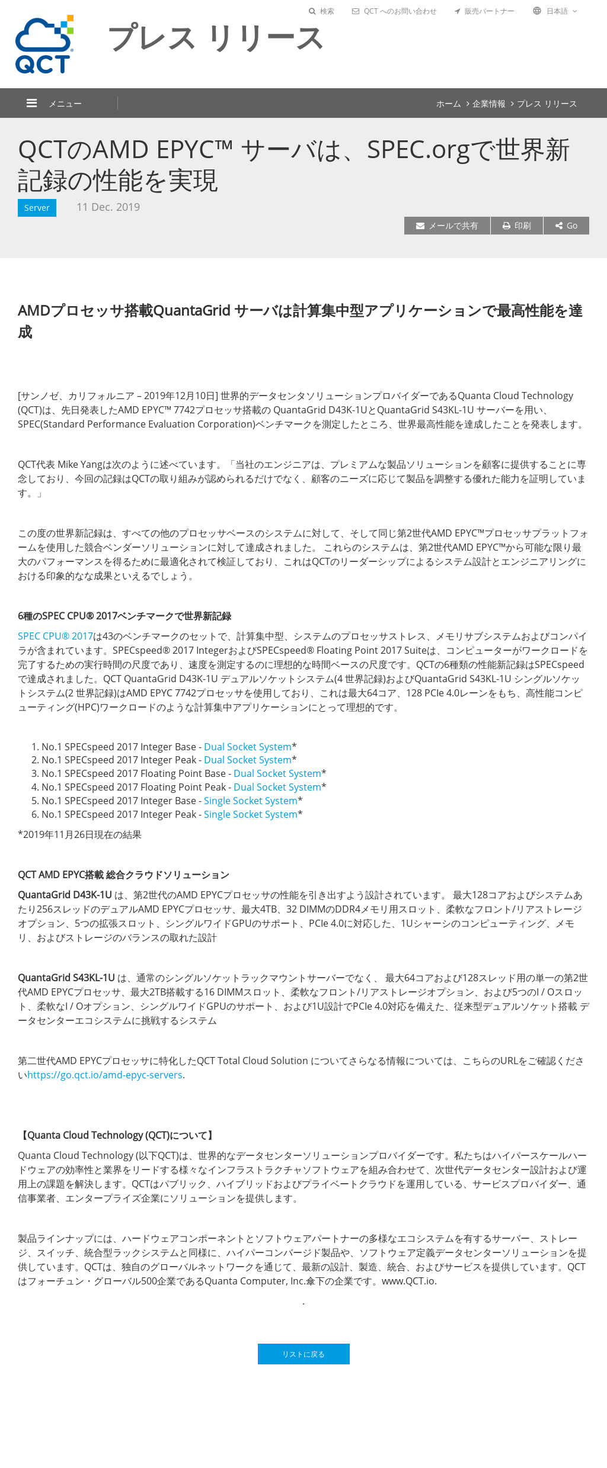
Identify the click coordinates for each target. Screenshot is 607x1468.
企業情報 (489, 103)
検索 (321, 11)
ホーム (448, 103)
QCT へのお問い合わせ (394, 11)
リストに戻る (303, 1354)
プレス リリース (547, 103)
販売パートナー (485, 11)
